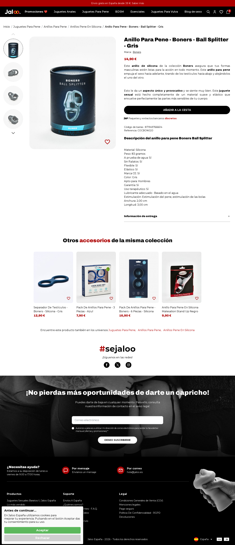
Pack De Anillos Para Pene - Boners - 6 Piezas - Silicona (137, 309)
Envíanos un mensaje (84, 472)
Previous (13, 34)
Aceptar (42, 530)
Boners (137, 52)
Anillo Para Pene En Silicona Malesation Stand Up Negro (180, 309)
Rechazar (42, 538)
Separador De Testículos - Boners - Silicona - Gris (51, 309)
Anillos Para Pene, (149, 330)
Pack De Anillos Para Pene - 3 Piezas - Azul (95, 309)
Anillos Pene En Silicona (179, 330)
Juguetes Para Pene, (122, 330)
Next (13, 133)
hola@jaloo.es (135, 472)
